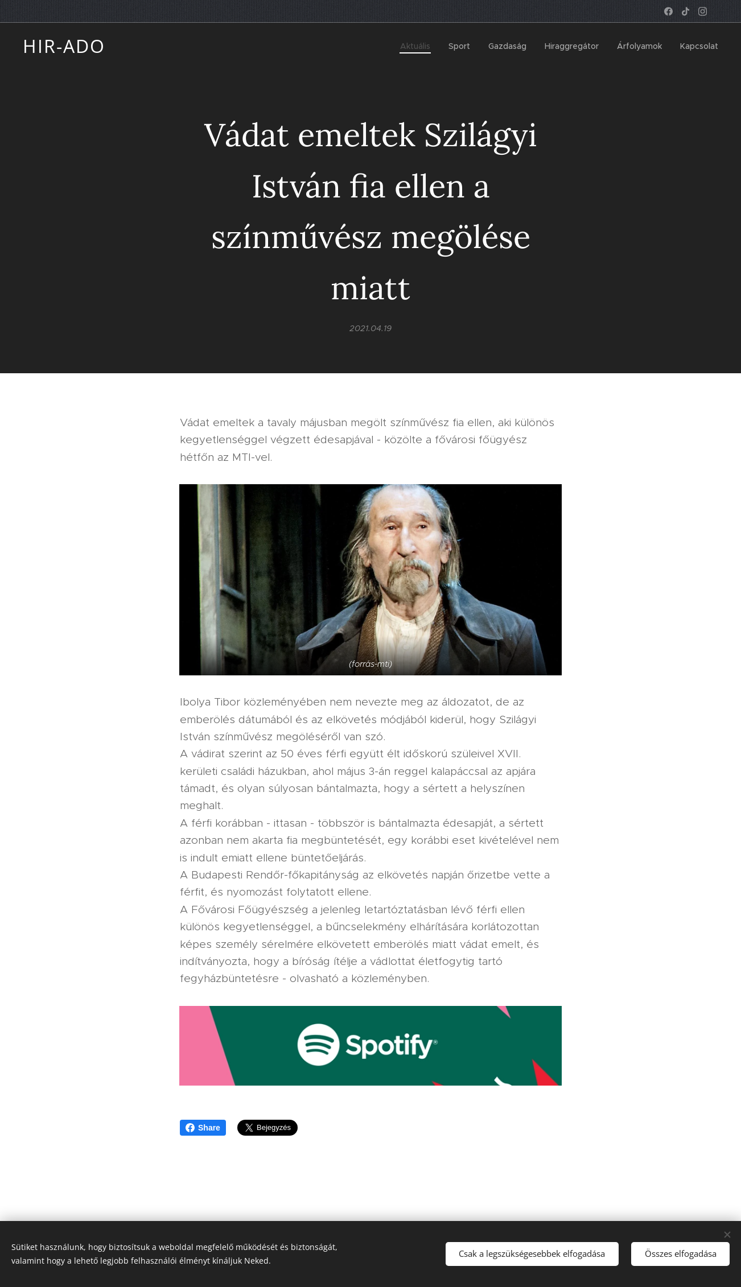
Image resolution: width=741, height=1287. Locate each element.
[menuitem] (418, 46)
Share (203, 1127)
